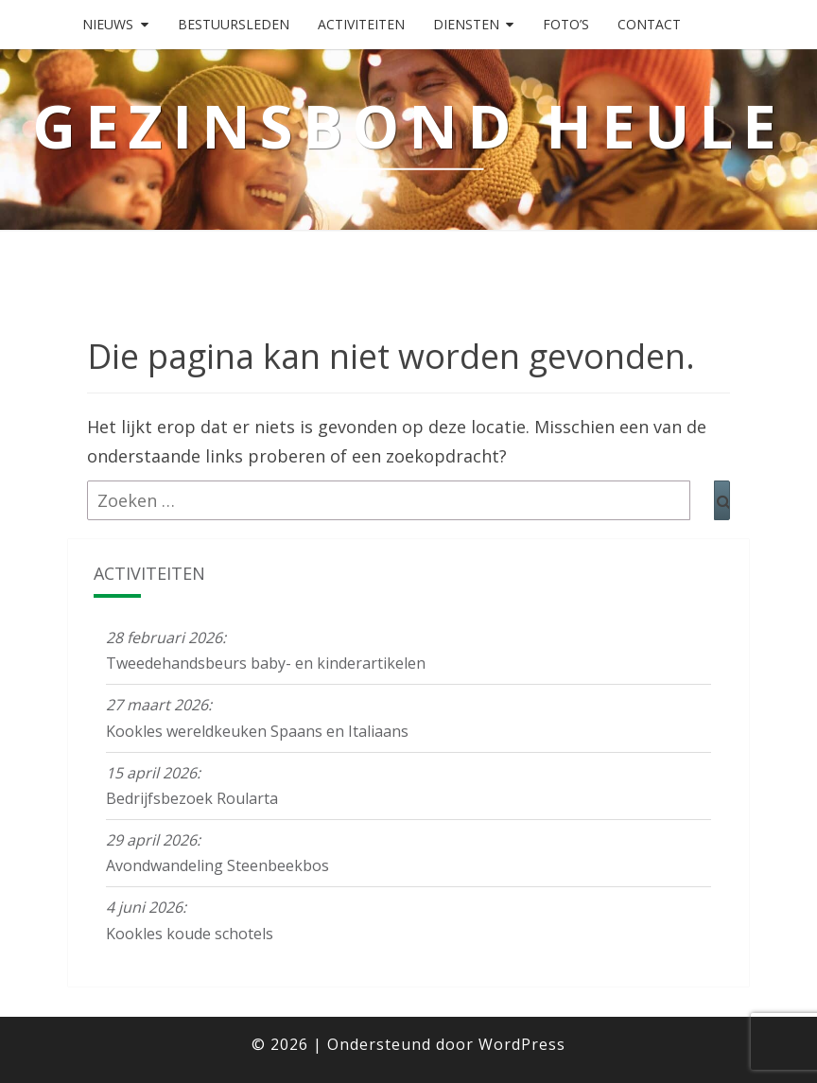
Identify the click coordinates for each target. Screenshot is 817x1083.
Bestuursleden (233, 24)
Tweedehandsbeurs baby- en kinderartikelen (266, 663)
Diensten (466, 24)
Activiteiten (361, 24)
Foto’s (566, 24)
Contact (649, 24)
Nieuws (107, 24)
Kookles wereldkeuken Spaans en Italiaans (257, 731)
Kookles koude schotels (189, 933)
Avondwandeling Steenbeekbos (217, 865)
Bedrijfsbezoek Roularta (192, 798)
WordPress (521, 1044)
